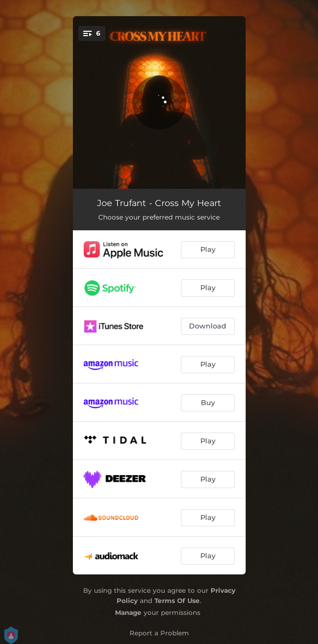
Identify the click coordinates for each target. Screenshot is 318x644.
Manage (128, 612)
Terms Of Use (177, 601)
